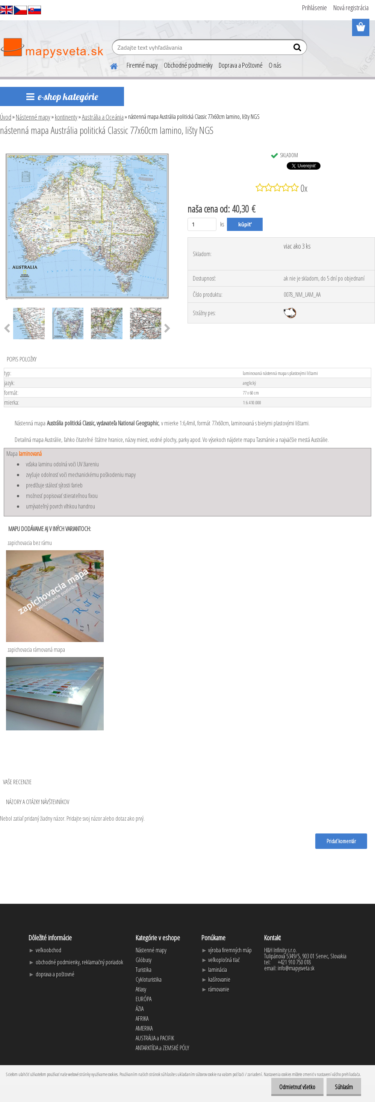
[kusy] (202, 224)
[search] (298, 49)
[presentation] (167, 328)
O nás (275, 65)
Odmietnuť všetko (294, 1087)
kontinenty (66, 116)
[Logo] (51, 48)
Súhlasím (343, 1087)
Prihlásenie (314, 7)
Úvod (5, 116)
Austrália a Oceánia (103, 116)
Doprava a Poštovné (241, 65)
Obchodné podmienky (188, 65)
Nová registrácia (351, 7)
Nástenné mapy (33, 116)
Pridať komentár (340, 841)
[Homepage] (109, 65)
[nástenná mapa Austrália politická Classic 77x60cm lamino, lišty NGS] (87, 151)
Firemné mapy (142, 65)
